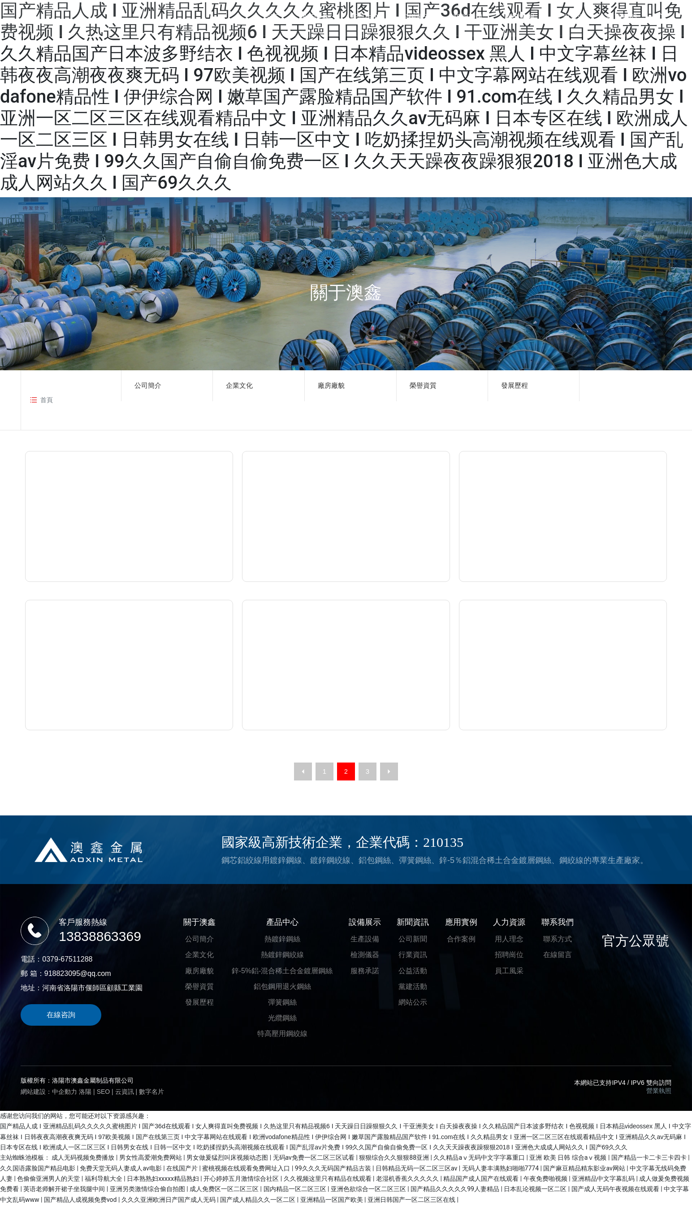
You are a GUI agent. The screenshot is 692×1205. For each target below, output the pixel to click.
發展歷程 (514, 385)
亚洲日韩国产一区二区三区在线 (412, 1199)
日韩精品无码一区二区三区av (417, 1168)
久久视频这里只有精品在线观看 (328, 1178)
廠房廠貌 (331, 385)
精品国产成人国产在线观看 (481, 1178)
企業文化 (239, 385)
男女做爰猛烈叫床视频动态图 (227, 1157)
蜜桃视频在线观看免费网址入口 (246, 1168)
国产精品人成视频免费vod (81, 1199)
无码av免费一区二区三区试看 (314, 1157)
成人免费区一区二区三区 (225, 1188)
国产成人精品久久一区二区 (258, 1199)
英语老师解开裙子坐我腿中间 (64, 1188)
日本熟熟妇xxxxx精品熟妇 (163, 1178)
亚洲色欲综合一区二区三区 (369, 1188)
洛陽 (85, 1091)
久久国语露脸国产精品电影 (38, 1168)
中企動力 (64, 1091)
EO (106, 1091)
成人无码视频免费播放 (84, 1157)
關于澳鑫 (346, 292)
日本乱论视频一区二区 (536, 1188)
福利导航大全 (104, 1178)
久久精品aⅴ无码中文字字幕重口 (479, 1157)
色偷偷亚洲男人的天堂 (49, 1178)
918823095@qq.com (77, 973)
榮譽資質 (423, 385)
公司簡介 (147, 385)
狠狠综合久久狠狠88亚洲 (394, 1157)
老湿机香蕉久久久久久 (408, 1178)
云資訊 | (127, 1091)
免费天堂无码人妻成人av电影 (121, 1168)
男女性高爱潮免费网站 (151, 1157)
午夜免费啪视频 (546, 1178)
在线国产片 (182, 1168)
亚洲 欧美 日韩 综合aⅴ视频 (568, 1157)
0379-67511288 (67, 959)
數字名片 (151, 1091)
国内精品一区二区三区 (296, 1188)
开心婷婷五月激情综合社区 (241, 1178)
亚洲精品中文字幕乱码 (604, 1178)
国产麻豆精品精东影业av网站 (585, 1168)
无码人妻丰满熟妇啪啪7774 (501, 1168)
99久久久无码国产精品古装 (333, 1168)
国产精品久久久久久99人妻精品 (456, 1188)
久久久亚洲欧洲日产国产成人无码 (169, 1199)
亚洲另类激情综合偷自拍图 (148, 1188)
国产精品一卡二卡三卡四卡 (649, 1157)
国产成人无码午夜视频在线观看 (616, 1188)
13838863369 (100, 936)
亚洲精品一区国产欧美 (332, 1199)
